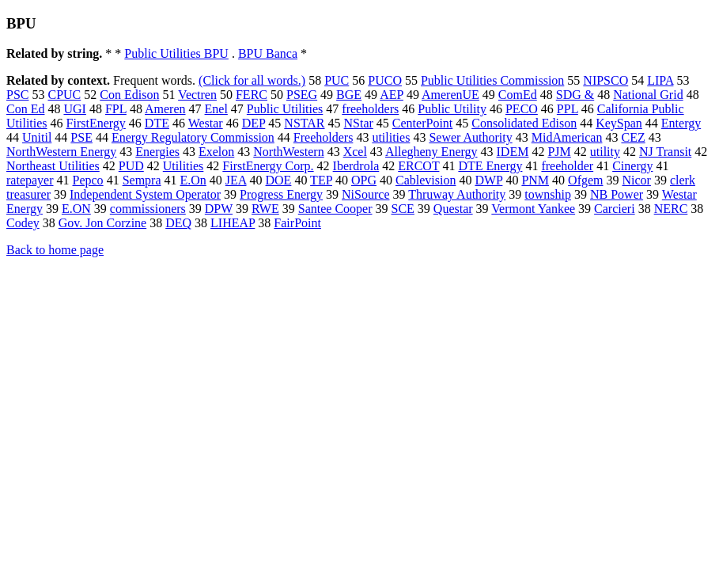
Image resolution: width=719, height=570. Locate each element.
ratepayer (30, 180)
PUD (131, 166)
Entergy (681, 123)
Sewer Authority (470, 137)
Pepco (88, 180)
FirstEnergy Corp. (267, 166)
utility (605, 151)
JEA (236, 180)
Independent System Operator (145, 194)
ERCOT (418, 166)
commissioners (148, 208)
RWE (265, 208)
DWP (488, 180)
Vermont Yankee (533, 208)
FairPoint (297, 223)
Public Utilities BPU (176, 53)
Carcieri (614, 208)
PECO (521, 109)
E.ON (76, 208)
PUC (336, 80)
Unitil (36, 137)
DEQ (178, 223)
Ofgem (585, 180)
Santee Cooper (335, 208)
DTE (157, 123)
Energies (157, 151)
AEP (391, 94)
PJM (558, 151)
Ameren (165, 109)
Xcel (355, 151)
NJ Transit (665, 151)
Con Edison (129, 94)
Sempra (142, 180)
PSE (81, 137)
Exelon (216, 151)
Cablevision (425, 180)
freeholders (370, 109)
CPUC (64, 94)
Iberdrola (356, 166)
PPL (567, 109)
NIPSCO (605, 80)
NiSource (365, 194)
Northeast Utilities (53, 166)
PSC (17, 94)
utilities (391, 137)
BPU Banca (267, 53)
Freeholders (323, 137)
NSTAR (304, 123)
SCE (403, 208)
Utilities (183, 166)
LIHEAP (232, 223)
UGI (74, 109)
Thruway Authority (456, 194)
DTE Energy (490, 166)
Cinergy (632, 166)
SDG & (575, 94)
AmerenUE (450, 94)
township (547, 194)
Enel (216, 109)
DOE (279, 180)
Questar (453, 208)
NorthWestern (288, 151)
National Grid (648, 94)
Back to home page (55, 249)
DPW (219, 208)
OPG (364, 180)
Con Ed (25, 109)
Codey (23, 223)
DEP (254, 123)
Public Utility (452, 109)
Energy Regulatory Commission (193, 137)
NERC (671, 208)
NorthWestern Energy (61, 151)
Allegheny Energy (431, 151)
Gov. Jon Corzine (102, 223)
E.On (193, 180)
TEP (321, 180)
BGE (348, 94)
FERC (251, 94)
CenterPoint (422, 123)
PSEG (301, 94)
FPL (116, 109)
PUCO (385, 80)
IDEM (513, 151)
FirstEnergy (96, 123)
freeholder (567, 166)
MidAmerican (567, 137)
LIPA (660, 80)
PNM (535, 180)
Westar (205, 123)
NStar (358, 123)
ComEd (517, 94)
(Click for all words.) (252, 80)
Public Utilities (285, 109)
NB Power (616, 194)
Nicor (637, 180)
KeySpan (619, 123)
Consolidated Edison (524, 123)
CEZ (633, 137)
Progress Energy (281, 194)
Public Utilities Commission (492, 80)
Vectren (197, 94)
